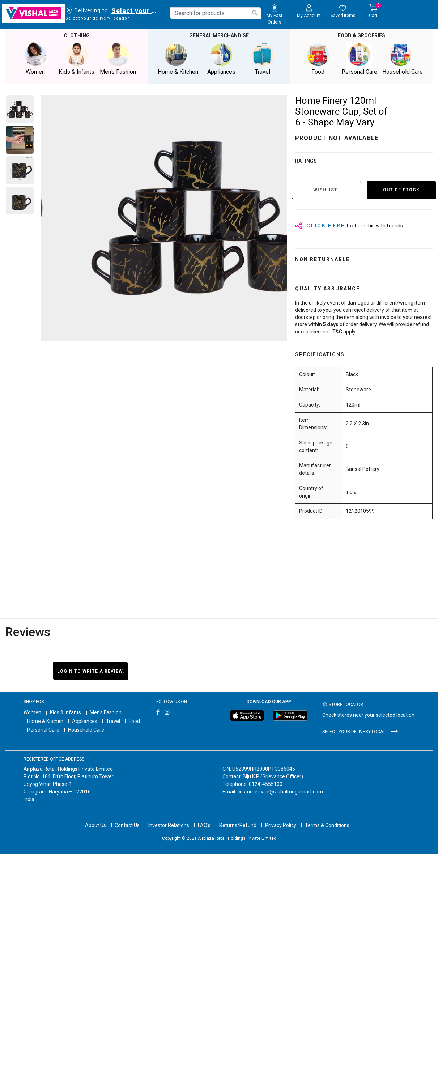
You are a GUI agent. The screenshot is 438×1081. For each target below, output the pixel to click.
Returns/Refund (237, 819)
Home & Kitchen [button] (178, 58)
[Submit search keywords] (255, 13)
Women (32, 712)
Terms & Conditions (327, 819)
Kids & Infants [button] (77, 58)
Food (134, 721)
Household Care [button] (402, 58)
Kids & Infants (65, 712)
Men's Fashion (106, 712)
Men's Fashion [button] (118, 58)
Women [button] (35, 58)
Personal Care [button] (359, 58)
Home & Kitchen (45, 721)
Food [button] (318, 58)
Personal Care (43, 730)
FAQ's (204, 819)
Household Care (86, 730)
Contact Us (127, 819)
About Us (95, 819)
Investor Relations (168, 819)
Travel (113, 721)
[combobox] (215, 13)
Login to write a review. (90, 671)
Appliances (84, 721)
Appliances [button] (221, 58)
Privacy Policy (280, 819)
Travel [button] (262, 58)
